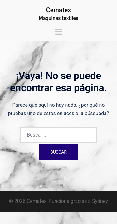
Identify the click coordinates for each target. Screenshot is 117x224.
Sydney (100, 201)
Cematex (58, 10)
